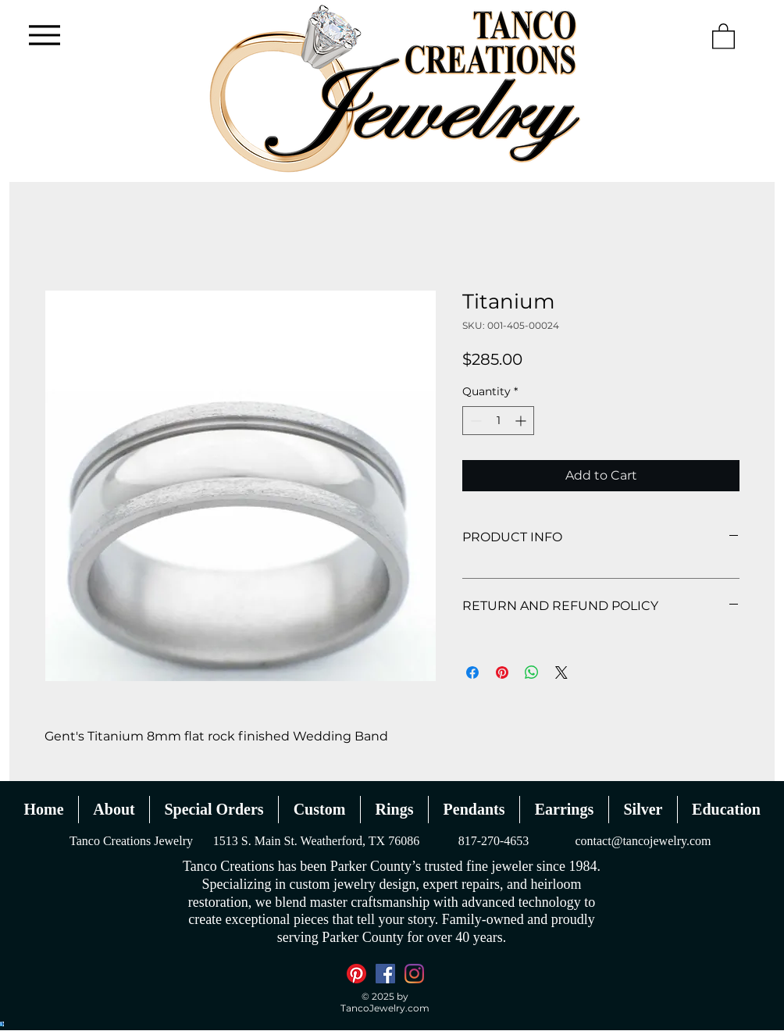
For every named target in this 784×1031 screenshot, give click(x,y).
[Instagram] (414, 973)
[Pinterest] (356, 973)
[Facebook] (385, 973)
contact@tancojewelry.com (643, 840)
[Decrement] (474, 420)
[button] (723, 35)
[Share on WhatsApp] (531, 672)
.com (417, 1008)
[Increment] (522, 420)
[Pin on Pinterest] (502, 672)
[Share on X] (561, 672)
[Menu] (44, 35)
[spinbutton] (498, 420)
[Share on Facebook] (472, 672)
